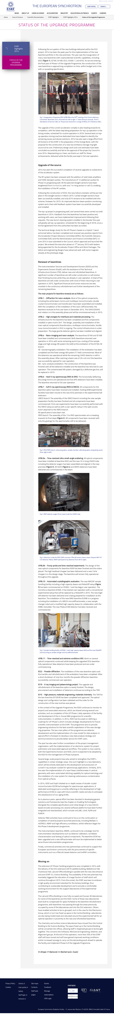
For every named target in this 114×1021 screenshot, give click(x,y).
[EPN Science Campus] (84, 990)
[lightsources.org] (73, 996)
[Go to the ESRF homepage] (11, 6)
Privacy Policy (10, 983)
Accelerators (52, 13)
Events (94, 13)
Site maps (34, 983)
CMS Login (47, 998)
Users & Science (38, 13)
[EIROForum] (73, 990)
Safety (20, 991)
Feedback (47, 987)
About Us (25, 13)
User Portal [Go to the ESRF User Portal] (91, 6)
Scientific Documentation (35, 17)
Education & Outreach (80, 13)
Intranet (21, 999)
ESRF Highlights (53, 17)
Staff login (22, 995)
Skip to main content (106, 1)
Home (6, 17)
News (17, 13)
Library (20, 983)
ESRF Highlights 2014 (70, 17)
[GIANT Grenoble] (95, 990)
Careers (103, 13)
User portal (22, 987)
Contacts (34, 987)
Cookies (8, 987)
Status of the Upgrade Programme (16, 62)
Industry (64, 13)
